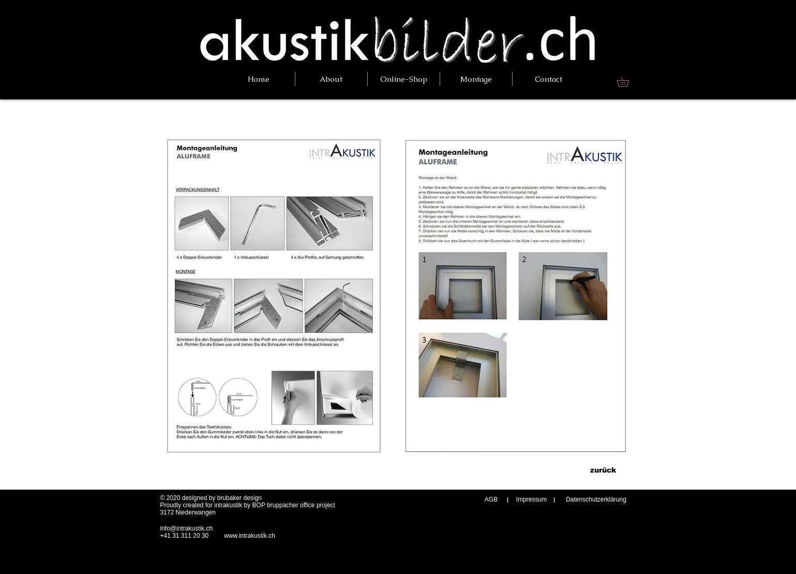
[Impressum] (531, 500)
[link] (628, 82)
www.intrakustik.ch (249, 535)
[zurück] (603, 470)
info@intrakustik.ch (186, 528)
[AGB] (491, 500)
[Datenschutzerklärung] (596, 500)
